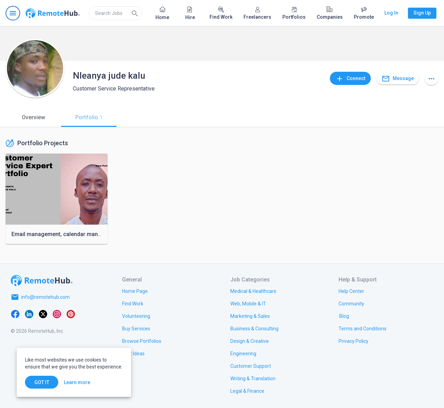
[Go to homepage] (53, 13)
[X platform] (43, 314)
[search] (115, 13)
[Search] (135, 13)
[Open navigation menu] (13, 13)
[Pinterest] (71, 314)
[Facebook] (15, 314)
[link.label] (351, 291)
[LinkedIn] (29, 314)
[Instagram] (57, 314)
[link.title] (135, 291)
